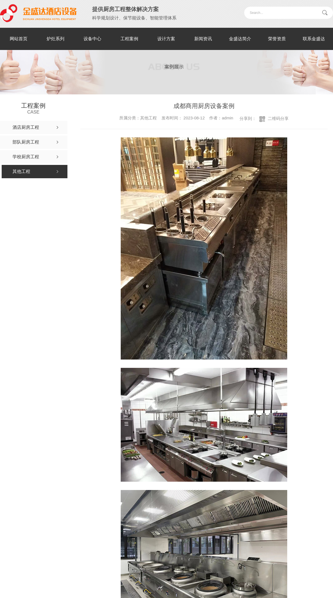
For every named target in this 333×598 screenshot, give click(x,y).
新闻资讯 (203, 38)
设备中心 (92, 38)
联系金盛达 (314, 38)
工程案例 (129, 38)
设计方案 (166, 38)
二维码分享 (278, 118)
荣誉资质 (277, 38)
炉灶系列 (55, 38)
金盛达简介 (240, 38)
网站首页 (18, 38)
